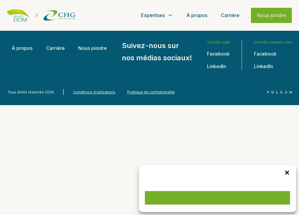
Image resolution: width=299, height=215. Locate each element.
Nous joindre (271, 15)
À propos (196, 15)
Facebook (218, 54)
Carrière (230, 15)
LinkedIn (216, 66)
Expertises (157, 15)
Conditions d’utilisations (94, 92)
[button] (287, 173)
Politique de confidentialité (151, 92)
